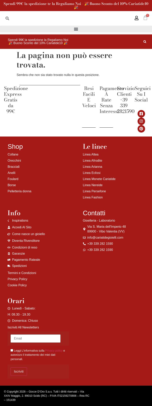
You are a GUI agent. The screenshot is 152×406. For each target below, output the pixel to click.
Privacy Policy (17, 279)
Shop (15, 146)
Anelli (11, 173)
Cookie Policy (17, 285)
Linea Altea (91, 154)
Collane (13, 154)
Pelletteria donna (19, 191)
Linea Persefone (94, 191)
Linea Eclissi (92, 173)
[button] (7, 18)
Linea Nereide (93, 185)
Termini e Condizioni (22, 273)
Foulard (13, 179)
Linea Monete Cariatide (99, 179)
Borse (12, 185)
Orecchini (14, 160)
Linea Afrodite (92, 160)
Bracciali (13, 166)
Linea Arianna (92, 166)
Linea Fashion (93, 197)
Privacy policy (54, 350)
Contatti (94, 213)
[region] (51, 375)
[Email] (35, 338)
